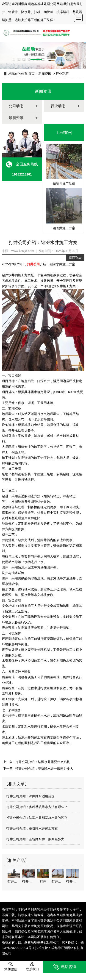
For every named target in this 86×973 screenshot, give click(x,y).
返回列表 (75, 258)
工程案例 (64, 132)
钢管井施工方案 (64, 209)
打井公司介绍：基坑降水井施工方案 (32, 828)
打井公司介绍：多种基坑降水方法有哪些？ (36, 807)
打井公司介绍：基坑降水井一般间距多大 (43, 768)
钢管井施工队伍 (64, 164)
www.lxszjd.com (22, 251)
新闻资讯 (44, 73)
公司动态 (16, 106)
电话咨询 (64, 967)
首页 (31, 73)
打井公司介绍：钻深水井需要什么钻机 (42, 762)
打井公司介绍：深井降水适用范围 (30, 796)
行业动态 (58, 106)
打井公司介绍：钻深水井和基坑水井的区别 (36, 817)
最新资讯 (16, 118)
